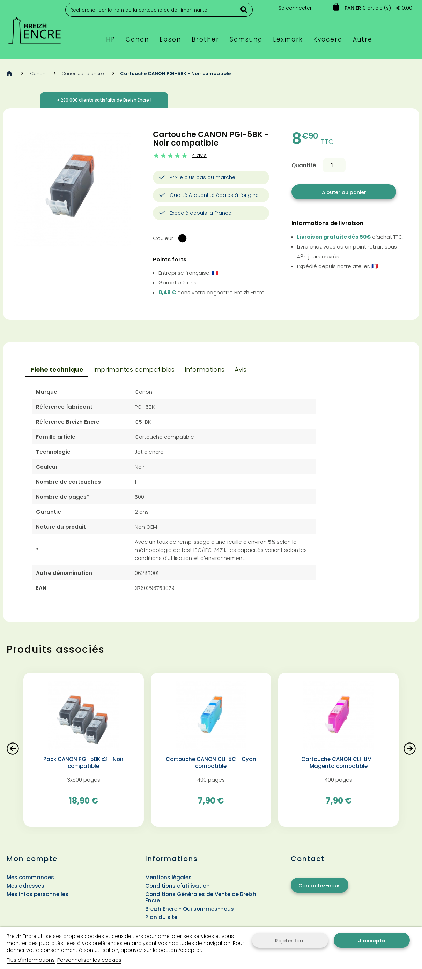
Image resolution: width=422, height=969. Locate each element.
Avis (240, 369)
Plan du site (161, 917)
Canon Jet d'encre (82, 73)
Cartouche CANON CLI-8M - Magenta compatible (338, 763)
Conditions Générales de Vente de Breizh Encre (200, 897)
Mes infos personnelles (37, 894)
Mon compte (32, 859)
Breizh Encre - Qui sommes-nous (189, 908)
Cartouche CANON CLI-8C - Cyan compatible (211, 763)
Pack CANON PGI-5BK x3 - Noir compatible (83, 763)
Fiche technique (57, 369)
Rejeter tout (290, 940)
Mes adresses (25, 885)
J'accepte (371, 940)
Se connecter (295, 8)
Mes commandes (30, 877)
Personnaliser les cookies (89, 959)
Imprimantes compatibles (134, 369)
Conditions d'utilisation (177, 885)
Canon (37, 73)
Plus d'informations (31, 959)
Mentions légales (168, 877)
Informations (204, 369)
